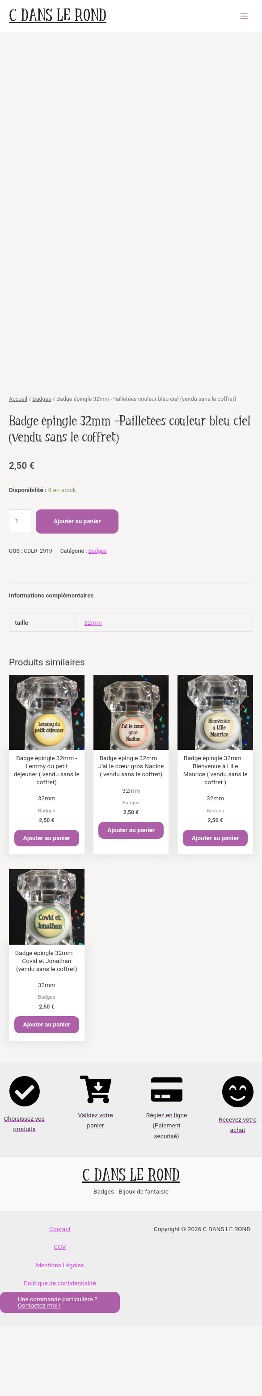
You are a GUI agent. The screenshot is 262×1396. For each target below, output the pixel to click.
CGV (60, 1316)
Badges (42, 468)
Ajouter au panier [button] (47, 907)
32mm (92, 692)
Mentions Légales (60, 1334)
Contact (60, 1298)
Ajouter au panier (77, 590)
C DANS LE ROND (57, 15)
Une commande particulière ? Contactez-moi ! (57, 1372)
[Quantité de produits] (20, 590)
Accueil (18, 468)
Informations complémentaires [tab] (51, 665)
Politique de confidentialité (60, 1352)
